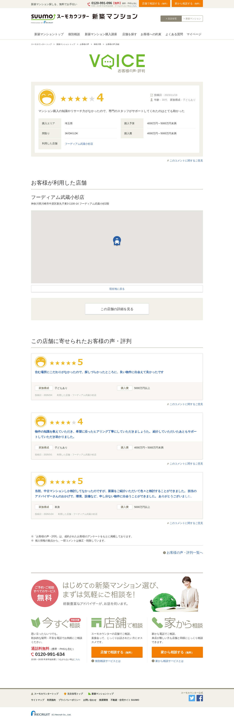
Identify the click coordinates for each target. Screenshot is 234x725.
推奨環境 (103, 700)
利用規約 (51, 700)
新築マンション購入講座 (101, 34)
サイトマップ (37, 700)
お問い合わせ (89, 700)
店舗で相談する (155, 3)
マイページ (194, 34)
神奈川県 (97, 44)
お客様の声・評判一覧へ (185, 552)
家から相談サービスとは (169, 661)
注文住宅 (172, 18)
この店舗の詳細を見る (117, 309)
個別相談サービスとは (108, 661)
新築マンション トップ (65, 44)
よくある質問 (174, 34)
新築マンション (193, 18)
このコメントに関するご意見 (186, 160)
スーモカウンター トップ (41, 44)
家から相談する (188, 3)
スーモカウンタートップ (46, 694)
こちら (134, 6)
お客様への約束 (151, 34)
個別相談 (74, 34)
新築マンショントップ (49, 34)
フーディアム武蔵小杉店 (79, 143)
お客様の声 (84, 44)
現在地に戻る (117, 288)
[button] (117, 243)
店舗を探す (129, 34)
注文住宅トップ (75, 694)
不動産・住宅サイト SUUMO (125, 700)
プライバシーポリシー (69, 700)
